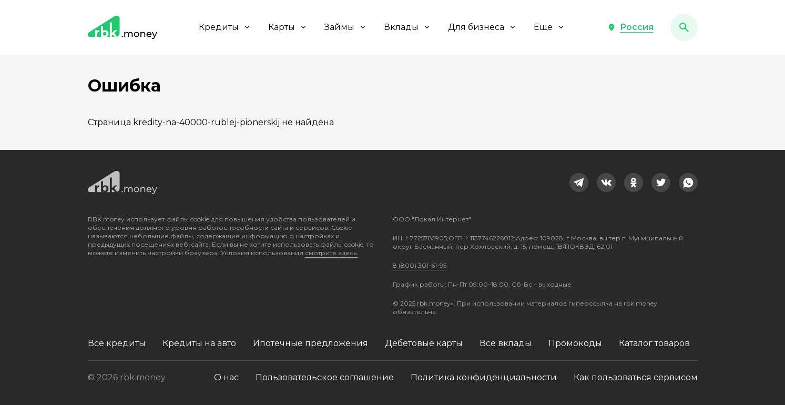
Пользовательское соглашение (325, 377)
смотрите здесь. (331, 253)
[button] (630, 27)
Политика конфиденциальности (484, 377)
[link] (578, 182)
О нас (226, 377)
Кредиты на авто (199, 343)
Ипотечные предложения (310, 343)
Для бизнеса (482, 27)
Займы (345, 27)
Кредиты (225, 27)
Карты (288, 27)
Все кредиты (117, 343)
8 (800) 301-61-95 (419, 265)
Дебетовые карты (424, 343)
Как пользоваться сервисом (636, 377)
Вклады (407, 27)
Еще (549, 27)
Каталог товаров (654, 343)
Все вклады (506, 343)
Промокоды (575, 343)
